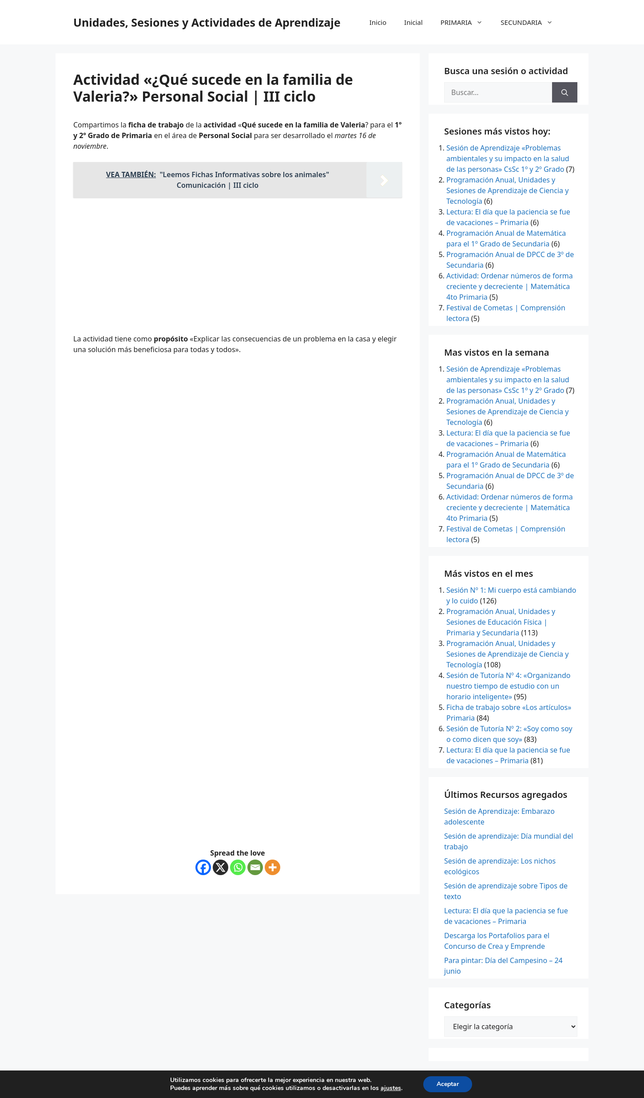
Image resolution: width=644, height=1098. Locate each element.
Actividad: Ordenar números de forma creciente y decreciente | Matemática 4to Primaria (509, 286)
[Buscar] (564, 92)
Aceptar (448, 1084)
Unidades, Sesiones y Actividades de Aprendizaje (207, 22)
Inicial (413, 22)
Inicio (378, 22)
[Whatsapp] (238, 867)
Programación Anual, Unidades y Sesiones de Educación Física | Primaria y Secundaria (500, 622)
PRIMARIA (466, 22)
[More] (272, 867)
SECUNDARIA (531, 22)
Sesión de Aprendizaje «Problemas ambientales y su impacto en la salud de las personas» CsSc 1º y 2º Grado (507, 158)
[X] (220, 867)
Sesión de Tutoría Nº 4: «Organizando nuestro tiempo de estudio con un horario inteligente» (508, 686)
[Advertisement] (237, 267)
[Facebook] (203, 867)
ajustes (391, 1088)
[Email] (255, 867)
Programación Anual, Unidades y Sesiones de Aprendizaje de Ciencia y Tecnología (507, 190)
